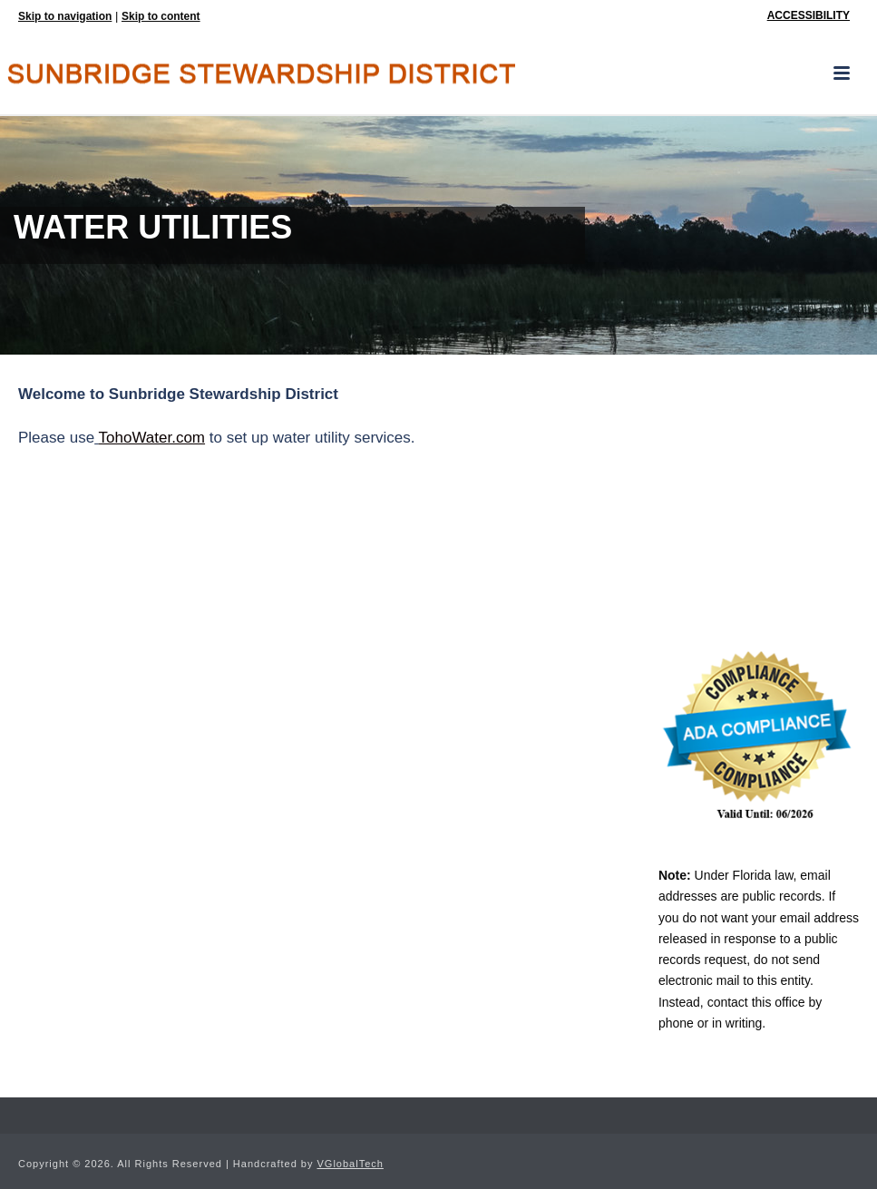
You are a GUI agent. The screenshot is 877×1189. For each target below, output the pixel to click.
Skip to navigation (65, 16)
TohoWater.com (152, 437)
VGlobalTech (350, 1163)
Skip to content (161, 16)
